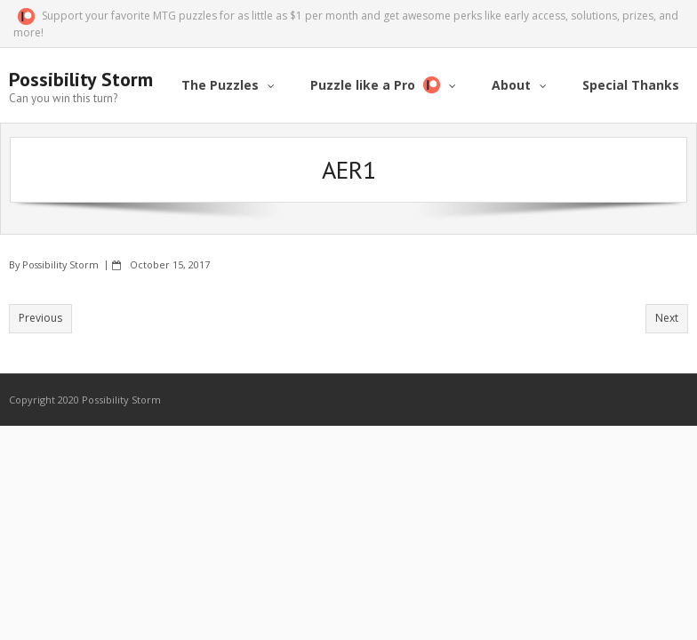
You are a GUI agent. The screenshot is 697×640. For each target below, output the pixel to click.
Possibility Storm (60, 264)
